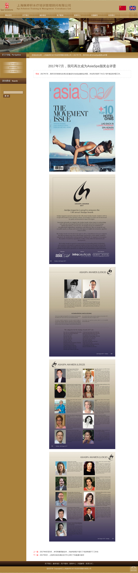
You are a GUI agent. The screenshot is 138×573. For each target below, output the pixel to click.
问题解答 (94, 15)
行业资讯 (13, 71)
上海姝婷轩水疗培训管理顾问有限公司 (57, 55)
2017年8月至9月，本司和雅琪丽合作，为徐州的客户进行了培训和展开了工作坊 (69, 552)
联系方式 (89, 564)
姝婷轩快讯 (13, 68)
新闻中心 (77, 15)
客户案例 (60, 15)
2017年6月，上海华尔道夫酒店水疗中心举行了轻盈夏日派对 (62, 555)
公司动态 (13, 64)
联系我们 (111, 15)
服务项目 (43, 15)
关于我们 (25, 15)
